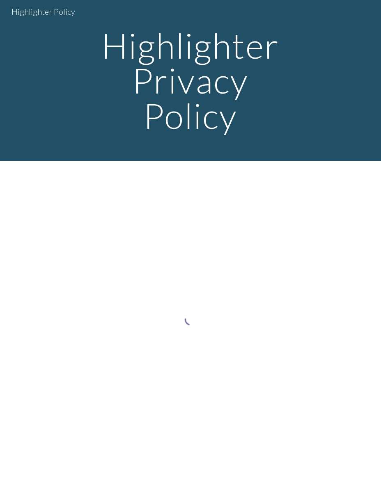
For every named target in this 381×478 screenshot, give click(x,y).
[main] (190, 80)
